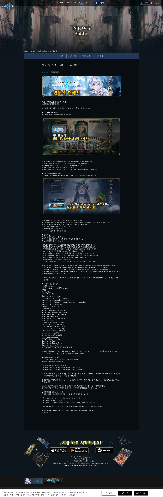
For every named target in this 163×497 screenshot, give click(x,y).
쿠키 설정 (109, 494)
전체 (62, 56)
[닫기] (159, 493)
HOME (26, 51)
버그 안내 (99, 56)
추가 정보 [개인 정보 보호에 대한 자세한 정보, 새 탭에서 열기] (72, 496)
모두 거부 (125, 494)
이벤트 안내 (86, 56)
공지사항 (73, 56)
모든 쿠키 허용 (141, 494)
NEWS (33, 51)
